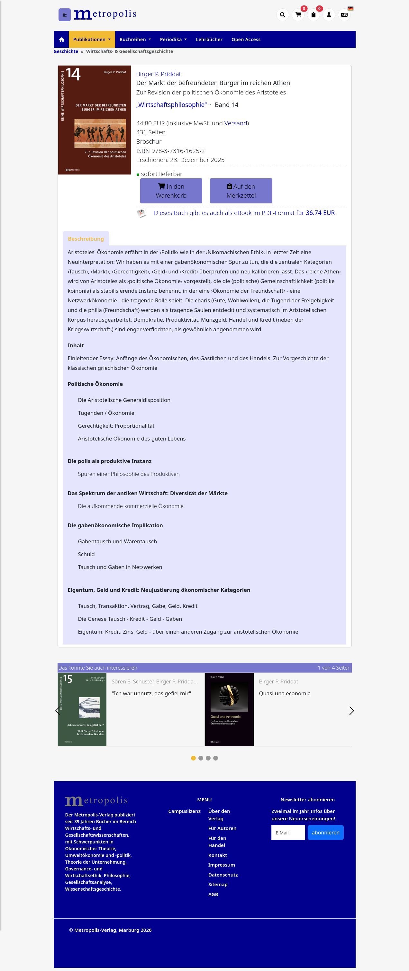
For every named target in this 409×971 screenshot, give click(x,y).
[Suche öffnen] (282, 14)
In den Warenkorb (171, 191)
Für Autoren (222, 828)
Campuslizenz (184, 811)
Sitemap (218, 884)
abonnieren (326, 832)
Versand (235, 123)
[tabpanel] (131, 709)
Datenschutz (223, 874)
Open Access (246, 39)
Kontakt (217, 855)
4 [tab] (215, 758)
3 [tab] (208, 758)
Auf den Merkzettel (241, 191)
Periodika (171, 39)
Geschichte (66, 51)
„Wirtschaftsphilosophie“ (171, 105)
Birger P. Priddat (158, 74)
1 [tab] (193, 758)
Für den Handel (217, 842)
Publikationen (90, 39)
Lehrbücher (209, 39)
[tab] (86, 238)
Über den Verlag (219, 815)
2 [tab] (200, 758)
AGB (213, 894)
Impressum (221, 864)
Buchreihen (133, 39)
